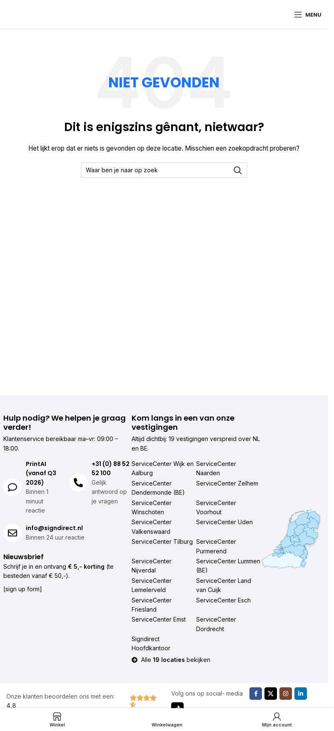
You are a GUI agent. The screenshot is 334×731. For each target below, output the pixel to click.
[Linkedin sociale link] (300, 693)
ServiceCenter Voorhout (216, 507)
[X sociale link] (270, 693)
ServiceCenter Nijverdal (152, 566)
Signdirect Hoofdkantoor (151, 643)
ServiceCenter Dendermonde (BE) (158, 488)
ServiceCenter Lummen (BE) (228, 566)
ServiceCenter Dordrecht (216, 624)
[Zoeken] (164, 170)
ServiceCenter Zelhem (227, 483)
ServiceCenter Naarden (216, 468)
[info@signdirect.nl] (12, 533)
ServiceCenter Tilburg (162, 541)
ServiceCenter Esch (223, 600)
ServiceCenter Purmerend (216, 546)
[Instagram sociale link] (285, 693)
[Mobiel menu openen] (308, 14)
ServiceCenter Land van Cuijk (223, 585)
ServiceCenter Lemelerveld (152, 585)
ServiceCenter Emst (159, 619)
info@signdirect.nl (54, 528)
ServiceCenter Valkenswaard (152, 526)
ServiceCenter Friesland (152, 605)
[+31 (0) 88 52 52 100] (78, 482)
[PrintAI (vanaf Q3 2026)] (12, 487)
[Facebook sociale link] (255, 693)
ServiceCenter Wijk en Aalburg (163, 468)
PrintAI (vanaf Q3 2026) (41, 473)
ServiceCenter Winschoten (152, 507)
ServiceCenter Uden (224, 521)
